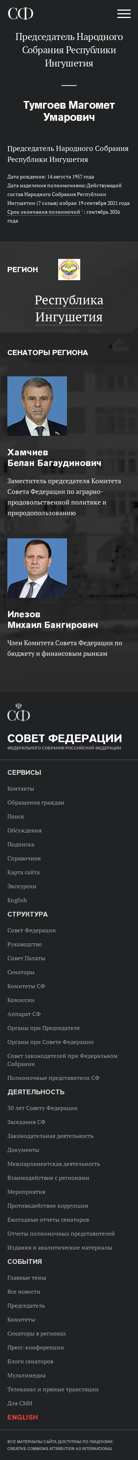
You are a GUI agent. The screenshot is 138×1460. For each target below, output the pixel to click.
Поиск (15, 816)
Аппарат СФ (24, 1014)
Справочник (24, 858)
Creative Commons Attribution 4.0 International (60, 1448)
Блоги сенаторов (30, 1361)
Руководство (24, 944)
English (17, 900)
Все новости (23, 1291)
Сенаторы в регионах (36, 1333)
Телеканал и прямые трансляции (53, 1389)
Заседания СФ (26, 1121)
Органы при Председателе (43, 1027)
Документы (23, 1149)
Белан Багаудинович (54, 458)
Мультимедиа (26, 1375)
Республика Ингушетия (69, 308)
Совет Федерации (31, 930)
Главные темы (26, 1277)
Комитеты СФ (26, 986)
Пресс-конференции (35, 1347)
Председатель (26, 1305)
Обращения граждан (35, 802)
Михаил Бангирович (52, 619)
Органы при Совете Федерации (50, 1041)
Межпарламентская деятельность (53, 1163)
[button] (123, 15)
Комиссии (21, 1000)
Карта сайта (23, 872)
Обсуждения (24, 830)
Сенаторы (21, 972)
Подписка (20, 844)
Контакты (20, 788)
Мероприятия (26, 1191)
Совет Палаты (26, 958)
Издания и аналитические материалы (59, 1247)
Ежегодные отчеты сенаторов (48, 1219)
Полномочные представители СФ (53, 1077)
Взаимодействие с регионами (48, 1177)
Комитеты (21, 1319)
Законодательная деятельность (50, 1135)
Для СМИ (19, 1403)
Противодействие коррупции (47, 1205)
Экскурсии (21, 886)
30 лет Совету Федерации (42, 1108)
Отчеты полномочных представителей (61, 1233)
